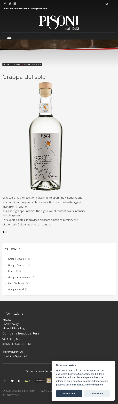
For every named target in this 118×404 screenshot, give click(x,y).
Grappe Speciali (16, 289)
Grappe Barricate (17, 265)
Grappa (16, 64)
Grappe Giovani (16, 258)
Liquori (11, 271)
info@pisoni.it (39, 8)
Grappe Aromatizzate (19, 277)
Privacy (6, 319)
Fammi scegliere (94, 384)
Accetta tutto (69, 393)
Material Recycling (13, 328)
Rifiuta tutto (97, 393)
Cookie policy (10, 324)
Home (6, 64)
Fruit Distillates (16, 283)
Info (5, 232)
